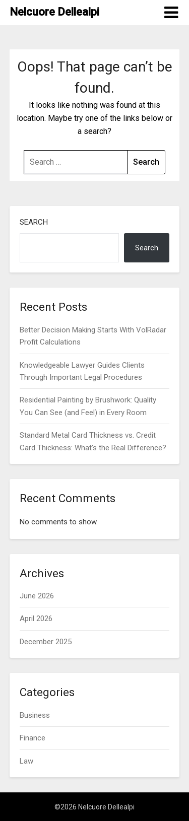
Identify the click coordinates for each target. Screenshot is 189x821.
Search (34, 222)
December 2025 (46, 641)
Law (26, 761)
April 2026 (36, 618)
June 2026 (37, 595)
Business (35, 715)
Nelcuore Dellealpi (54, 12)
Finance (32, 737)
